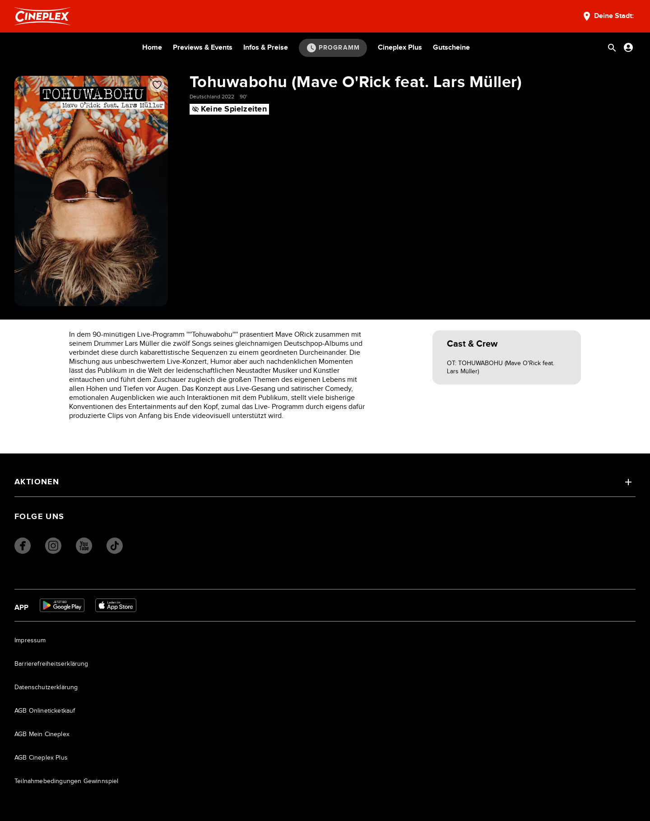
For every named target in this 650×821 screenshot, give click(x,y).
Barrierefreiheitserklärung (51, 664)
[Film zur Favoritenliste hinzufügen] (157, 85)
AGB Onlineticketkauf (44, 710)
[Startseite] (42, 16)
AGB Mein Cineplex (42, 734)
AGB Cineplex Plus (41, 757)
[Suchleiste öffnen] (612, 48)
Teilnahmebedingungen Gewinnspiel (66, 781)
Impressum (30, 640)
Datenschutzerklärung (46, 687)
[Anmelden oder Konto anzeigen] (628, 47)
